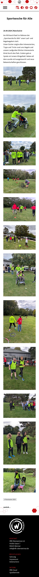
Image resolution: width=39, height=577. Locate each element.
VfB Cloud (13, 570)
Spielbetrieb (14, 572)
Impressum (13, 559)
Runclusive (17, 30)
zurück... (7, 507)
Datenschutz (14, 561)
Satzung (12, 556)
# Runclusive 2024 (10, 499)
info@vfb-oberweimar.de (19, 548)
